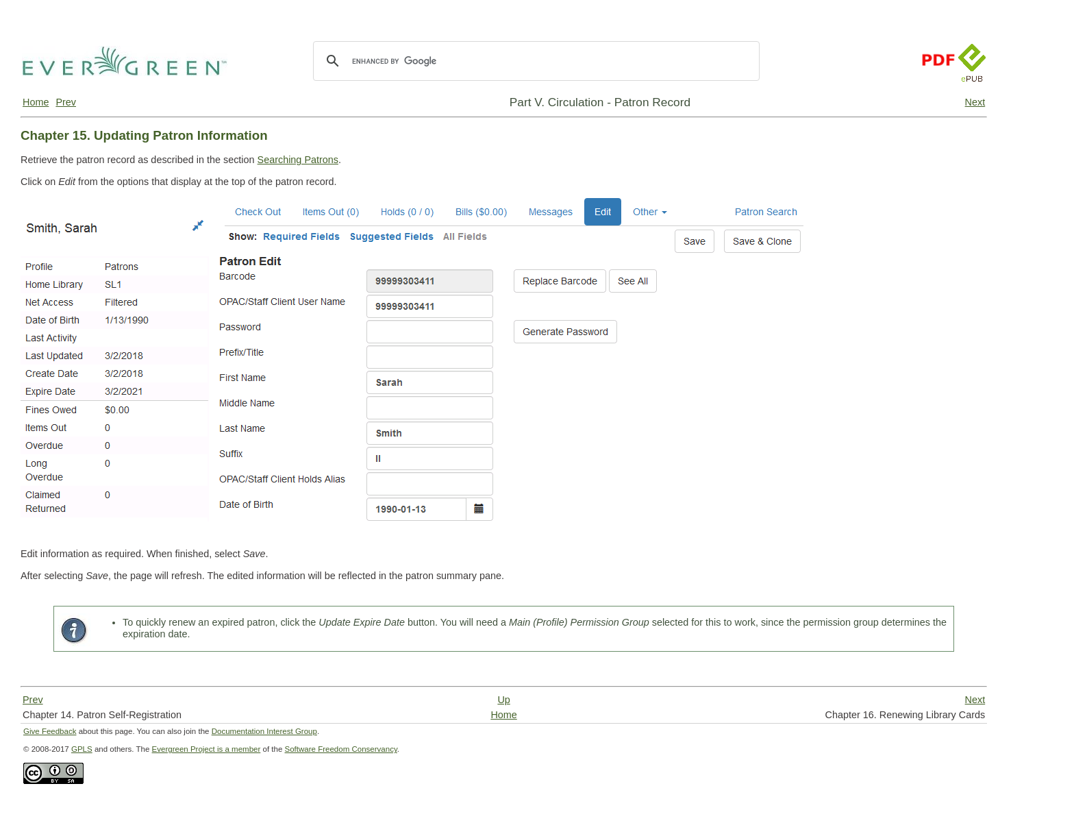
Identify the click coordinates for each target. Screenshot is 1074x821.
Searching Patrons (298, 159)
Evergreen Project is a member (206, 749)
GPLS (81, 749)
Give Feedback (49, 731)
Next (975, 102)
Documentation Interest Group (264, 731)
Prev (65, 102)
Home (36, 102)
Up (503, 699)
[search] (534, 61)
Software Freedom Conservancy (341, 749)
